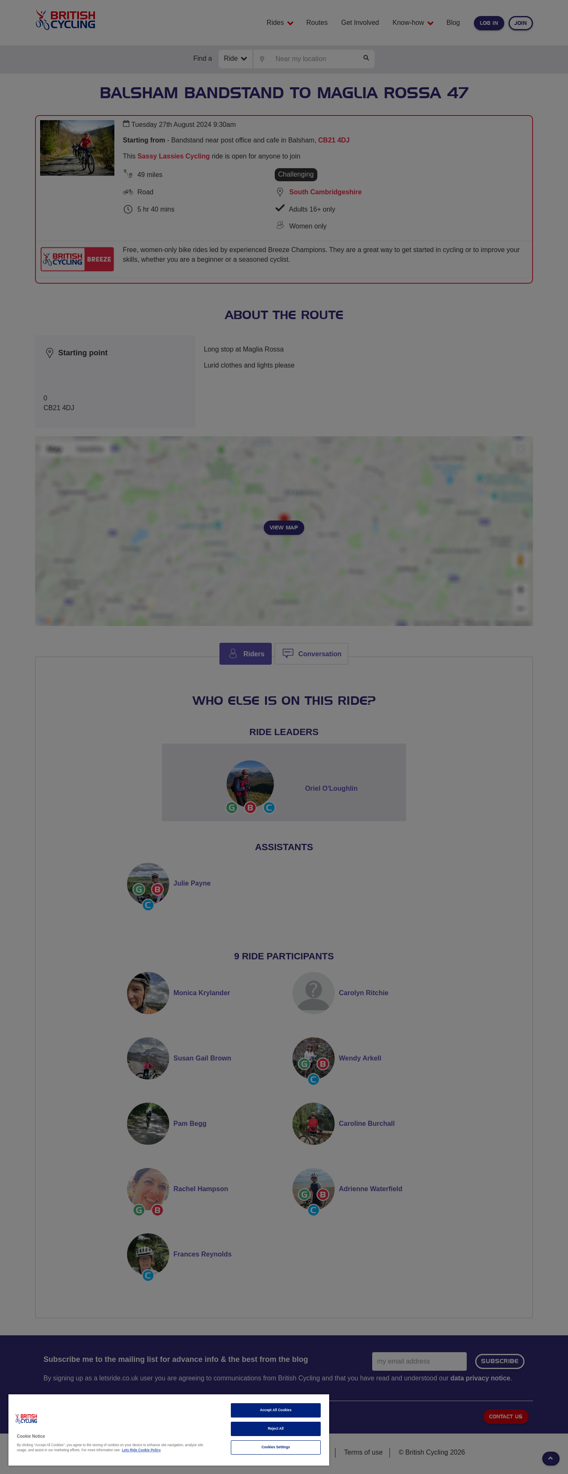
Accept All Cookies (276, 1410)
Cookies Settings (276, 1447)
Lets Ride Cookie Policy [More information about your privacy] (141, 1450)
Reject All (276, 1429)
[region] (168, 1430)
